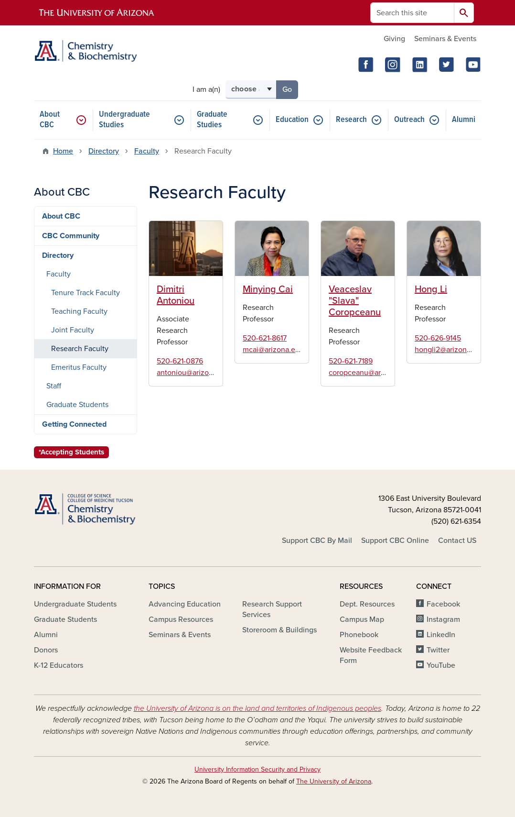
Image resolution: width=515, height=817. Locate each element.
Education (292, 119)
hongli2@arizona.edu (450, 349)
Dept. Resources (367, 604)
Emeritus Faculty (79, 367)
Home (63, 151)
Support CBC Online (395, 540)
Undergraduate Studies (124, 120)
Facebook (443, 604)
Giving (394, 39)
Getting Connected (74, 424)
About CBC (50, 120)
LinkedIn (441, 635)
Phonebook (359, 635)
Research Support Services (272, 609)
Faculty (146, 151)
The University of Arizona (333, 781)
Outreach (409, 119)
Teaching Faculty (79, 311)
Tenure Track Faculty (85, 293)
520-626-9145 (438, 338)
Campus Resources (181, 619)
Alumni (463, 119)
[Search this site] (412, 12)
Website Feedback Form (371, 655)
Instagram (443, 619)
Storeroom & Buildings (279, 630)
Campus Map (362, 619)
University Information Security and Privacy (257, 769)
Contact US (457, 540)
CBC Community (70, 236)
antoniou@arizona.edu (194, 372)
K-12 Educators (58, 665)
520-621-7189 (351, 361)
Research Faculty (79, 348)
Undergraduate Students (75, 604)
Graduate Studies (212, 120)
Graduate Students (77, 404)
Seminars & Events (445, 39)
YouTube (441, 665)
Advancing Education (185, 604)
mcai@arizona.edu (273, 349)
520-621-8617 (265, 338)
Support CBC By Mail (317, 540)
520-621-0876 (180, 361)
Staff (53, 386)
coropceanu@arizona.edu (371, 372)
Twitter (438, 650)
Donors (46, 650)
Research (351, 119)
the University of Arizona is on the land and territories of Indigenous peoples (257, 708)
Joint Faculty (72, 330)
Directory (103, 151)
